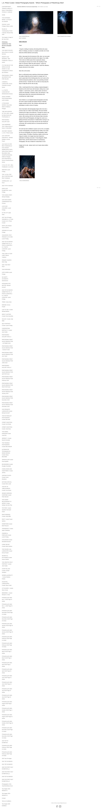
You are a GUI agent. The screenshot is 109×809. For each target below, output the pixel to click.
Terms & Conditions (6, 801)
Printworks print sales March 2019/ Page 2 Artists (7, 658)
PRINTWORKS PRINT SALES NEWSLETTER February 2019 (7, 378)
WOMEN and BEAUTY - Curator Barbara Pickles (7, 577)
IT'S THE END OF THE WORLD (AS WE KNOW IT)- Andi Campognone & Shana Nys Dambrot (7, 69)
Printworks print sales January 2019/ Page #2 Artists (7, 632)
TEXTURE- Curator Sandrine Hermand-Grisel (6, 509)
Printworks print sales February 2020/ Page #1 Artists (7, 747)
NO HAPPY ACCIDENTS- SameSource (5, 278)
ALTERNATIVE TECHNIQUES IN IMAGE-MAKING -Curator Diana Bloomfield (6, 453)
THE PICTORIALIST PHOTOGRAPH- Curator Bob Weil (7, 417)
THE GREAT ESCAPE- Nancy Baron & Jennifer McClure (7, 52)
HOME (3, 15)
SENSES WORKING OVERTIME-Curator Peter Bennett (7, 495)
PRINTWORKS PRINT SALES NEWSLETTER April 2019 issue (7, 372)
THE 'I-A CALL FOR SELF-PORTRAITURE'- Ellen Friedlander (7, 176)
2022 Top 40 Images (7, 758)
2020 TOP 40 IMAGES (7, 776)
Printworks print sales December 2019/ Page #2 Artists (7, 736)
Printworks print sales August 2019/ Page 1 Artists (7, 703)
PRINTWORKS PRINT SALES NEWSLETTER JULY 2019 (7, 354)
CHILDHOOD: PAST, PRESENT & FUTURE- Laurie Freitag (7, 236)
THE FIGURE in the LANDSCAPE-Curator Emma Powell (7, 551)
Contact (4, 798)
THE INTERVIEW (6, 269)
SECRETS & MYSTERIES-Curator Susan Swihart (7, 557)
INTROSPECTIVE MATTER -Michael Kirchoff (6, 285)
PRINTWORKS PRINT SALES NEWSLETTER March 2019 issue (7, 385)
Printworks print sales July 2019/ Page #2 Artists (7, 697)
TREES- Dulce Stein (7, 302)
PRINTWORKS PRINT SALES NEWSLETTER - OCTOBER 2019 (7, 341)
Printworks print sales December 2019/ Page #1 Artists (7, 729)
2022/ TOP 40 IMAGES (7, 185)
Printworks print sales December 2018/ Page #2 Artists (7, 619)
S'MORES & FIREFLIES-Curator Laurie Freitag (6, 535)
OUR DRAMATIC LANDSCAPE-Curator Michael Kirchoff (7, 411)
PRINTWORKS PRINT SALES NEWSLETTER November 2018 (7, 404)
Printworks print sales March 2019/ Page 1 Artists (7, 651)
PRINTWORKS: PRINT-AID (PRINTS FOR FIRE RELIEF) (7, 77)
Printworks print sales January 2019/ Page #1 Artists (7, 625)
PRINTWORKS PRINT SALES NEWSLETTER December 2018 (7, 398)
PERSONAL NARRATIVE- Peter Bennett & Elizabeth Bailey (27, 6)
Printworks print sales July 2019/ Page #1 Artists (7, 690)
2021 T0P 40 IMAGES (7, 764)
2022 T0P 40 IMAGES (7, 761)
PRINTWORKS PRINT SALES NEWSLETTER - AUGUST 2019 (7, 347)
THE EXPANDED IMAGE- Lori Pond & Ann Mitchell (7, 19)
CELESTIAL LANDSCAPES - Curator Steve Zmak (6, 583)
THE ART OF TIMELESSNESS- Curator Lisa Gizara (6, 488)
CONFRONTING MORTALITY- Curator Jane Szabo (7, 330)
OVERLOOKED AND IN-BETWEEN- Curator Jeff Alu (7, 470)
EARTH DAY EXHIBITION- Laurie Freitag (7, 190)
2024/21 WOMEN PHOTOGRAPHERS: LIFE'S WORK (7, 98)
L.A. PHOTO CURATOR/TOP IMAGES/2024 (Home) (7, 92)
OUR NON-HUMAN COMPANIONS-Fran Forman (7, 201)
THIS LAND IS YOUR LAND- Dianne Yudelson (7, 255)
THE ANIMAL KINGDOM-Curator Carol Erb (6, 433)
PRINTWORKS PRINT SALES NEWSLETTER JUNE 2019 (7, 360)
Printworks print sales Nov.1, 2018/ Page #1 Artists (7, 599)
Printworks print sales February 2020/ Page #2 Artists (7, 753)
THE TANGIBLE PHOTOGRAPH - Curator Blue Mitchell (7, 444)
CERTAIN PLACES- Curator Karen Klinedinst (6, 477)
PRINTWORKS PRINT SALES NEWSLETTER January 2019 (7, 391)
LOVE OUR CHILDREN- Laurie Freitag (6, 208)
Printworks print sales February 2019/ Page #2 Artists (7, 645)
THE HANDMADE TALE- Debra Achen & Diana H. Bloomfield (7, 126)
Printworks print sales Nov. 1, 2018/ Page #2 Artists (7, 606)
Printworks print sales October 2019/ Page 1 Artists (7, 710)
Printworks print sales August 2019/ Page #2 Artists (7, 716)
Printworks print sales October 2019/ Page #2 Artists (7, 723)
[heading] (6, 3)
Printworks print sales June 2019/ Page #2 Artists (7, 684)
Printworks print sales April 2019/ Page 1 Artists (7, 664)
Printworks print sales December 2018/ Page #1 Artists (7, 612)
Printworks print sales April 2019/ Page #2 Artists (7, 671)
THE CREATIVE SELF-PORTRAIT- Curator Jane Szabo (7, 564)
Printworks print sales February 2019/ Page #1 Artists (7, 638)
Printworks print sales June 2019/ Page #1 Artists (7, 677)
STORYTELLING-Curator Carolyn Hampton (6, 570)
